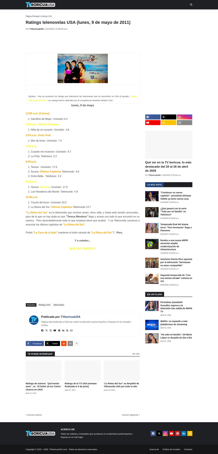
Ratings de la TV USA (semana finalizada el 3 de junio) (81, 385)
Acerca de (154, 449)
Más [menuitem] (151, 14)
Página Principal (32, 16)
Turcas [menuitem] (91, 14)
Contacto (188, 449)
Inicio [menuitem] (31, 14)
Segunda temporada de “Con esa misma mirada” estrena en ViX (176, 278)
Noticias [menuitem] (44, 14)
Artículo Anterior (34, 415)
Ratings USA (46, 16)
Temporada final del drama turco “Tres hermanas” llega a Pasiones (176, 227)
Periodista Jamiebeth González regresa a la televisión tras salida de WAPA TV (176, 307)
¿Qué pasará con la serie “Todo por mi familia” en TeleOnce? (173, 211)
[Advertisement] (83, 41)
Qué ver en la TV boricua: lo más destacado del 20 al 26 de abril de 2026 (168, 166)
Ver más (136, 354)
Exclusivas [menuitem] (125, 14)
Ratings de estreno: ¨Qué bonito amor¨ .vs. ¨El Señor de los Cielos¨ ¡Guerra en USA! (43, 386)
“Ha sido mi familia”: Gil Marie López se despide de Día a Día (176, 336)
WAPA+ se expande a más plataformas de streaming (174, 323)
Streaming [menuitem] (107, 14)
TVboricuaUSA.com (58, 449)
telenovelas (59, 305)
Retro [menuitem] (141, 14)
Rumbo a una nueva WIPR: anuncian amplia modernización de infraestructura (174, 245)
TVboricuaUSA (70, 316)
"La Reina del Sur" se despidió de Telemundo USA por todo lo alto (121, 385)
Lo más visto (154, 185)
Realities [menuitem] (76, 14)
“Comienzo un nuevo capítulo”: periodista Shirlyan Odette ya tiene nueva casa (175, 195)
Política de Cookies (171, 449)
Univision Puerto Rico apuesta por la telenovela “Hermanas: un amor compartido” (176, 262)
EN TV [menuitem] (60, 14)
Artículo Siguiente (130, 415)
